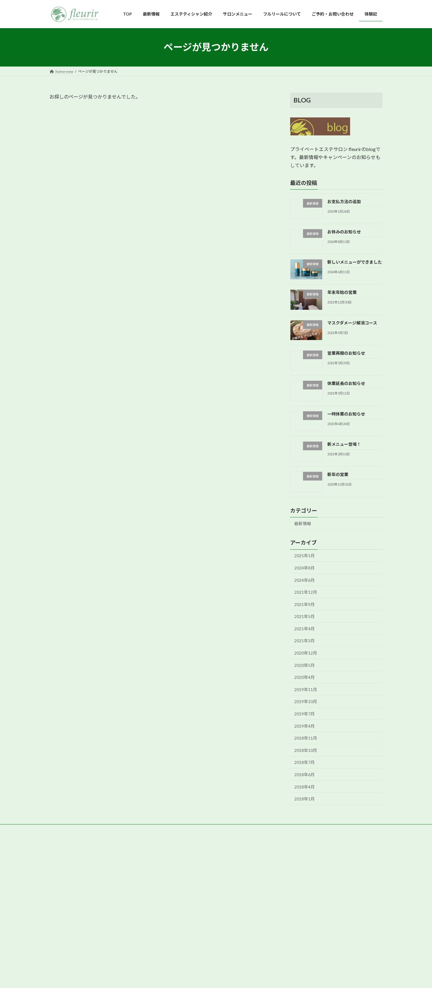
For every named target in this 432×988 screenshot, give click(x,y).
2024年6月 (304, 579)
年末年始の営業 (342, 292)
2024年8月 (304, 567)
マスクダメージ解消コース (352, 322)
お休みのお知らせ (344, 231)
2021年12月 (305, 592)
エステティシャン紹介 (301, 873)
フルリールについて (299, 889)
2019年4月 (304, 725)
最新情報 (302, 523)
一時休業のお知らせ (346, 413)
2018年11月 (305, 738)
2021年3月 (304, 640)
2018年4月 (304, 786)
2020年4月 (304, 677)
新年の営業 (337, 474)
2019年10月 (305, 701)
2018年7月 (304, 762)
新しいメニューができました (354, 262)
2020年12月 (305, 652)
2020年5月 (304, 664)
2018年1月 (304, 798)
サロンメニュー (294, 881)
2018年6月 (304, 774)
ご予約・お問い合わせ (302, 898)
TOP (282, 857)
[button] (71, 959)
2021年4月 (304, 628)
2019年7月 (304, 713)
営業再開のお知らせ (346, 353)
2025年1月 (304, 555)
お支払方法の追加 (344, 201)
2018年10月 (305, 750)
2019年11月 (305, 689)
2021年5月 (304, 616)
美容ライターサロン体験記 (306, 914)
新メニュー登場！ (344, 444)
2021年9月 (304, 604)
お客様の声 (290, 906)
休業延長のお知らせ (346, 383)
